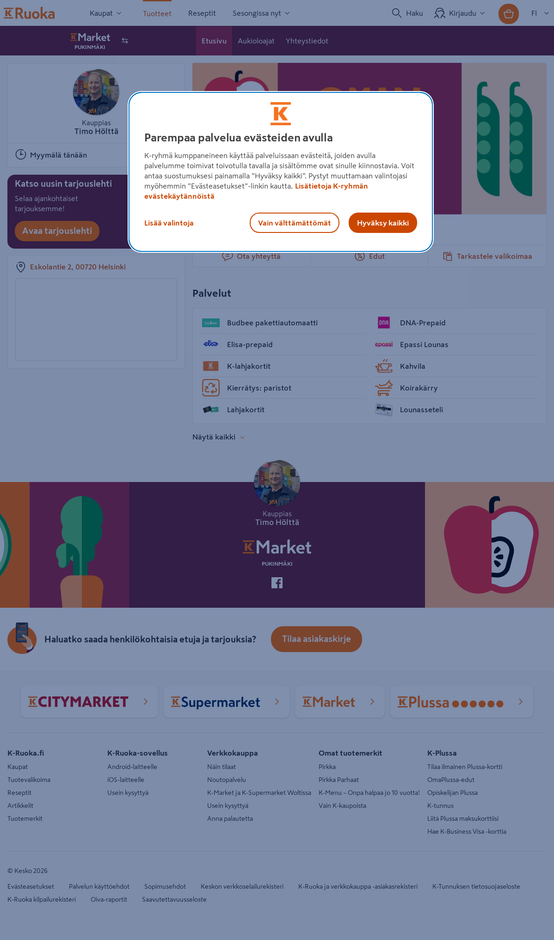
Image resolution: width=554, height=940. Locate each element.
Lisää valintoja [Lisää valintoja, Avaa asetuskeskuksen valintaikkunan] (169, 222)
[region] (280, 172)
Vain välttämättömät (294, 222)
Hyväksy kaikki (383, 222)
